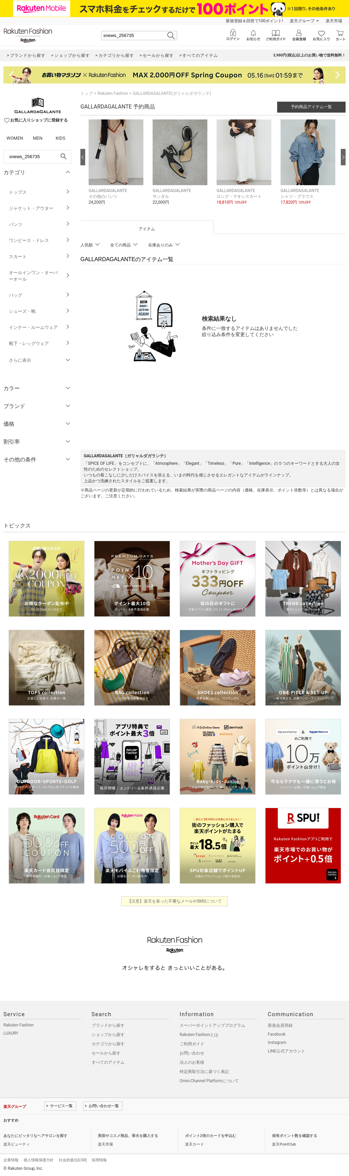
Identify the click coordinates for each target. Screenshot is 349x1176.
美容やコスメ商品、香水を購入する (128, 1136)
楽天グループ (302, 20)
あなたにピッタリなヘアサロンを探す (35, 1136)
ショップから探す (108, 1034)
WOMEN (15, 138)
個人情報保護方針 (39, 1160)
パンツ (39, 224)
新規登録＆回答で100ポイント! (254, 20)
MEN (37, 138)
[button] (117, 167)
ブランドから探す (108, 1025)
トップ (86, 93)
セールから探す (106, 1053)
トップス (39, 192)
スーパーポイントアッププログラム (212, 1025)
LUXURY (10, 1033)
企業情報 (10, 1160)
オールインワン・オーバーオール (39, 276)
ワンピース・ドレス (39, 240)
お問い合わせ (192, 1053)
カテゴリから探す (108, 1043)
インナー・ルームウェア (39, 327)
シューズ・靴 (39, 311)
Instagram (277, 1042)
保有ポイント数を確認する (294, 1136)
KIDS (60, 138)
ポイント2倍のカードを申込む (210, 1136)
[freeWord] (37, 157)
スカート (39, 256)
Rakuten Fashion (113, 93)
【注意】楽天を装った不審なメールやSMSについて (174, 901)
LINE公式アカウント (286, 1051)
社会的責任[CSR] (73, 1160)
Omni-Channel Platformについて (209, 1080)
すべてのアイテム (108, 1062)
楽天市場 (334, 20)
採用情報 (99, 1160)
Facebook (277, 1034)
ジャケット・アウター (39, 208)
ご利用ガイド (192, 1043)
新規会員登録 (280, 1025)
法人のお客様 (192, 1062)
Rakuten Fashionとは (199, 1034)
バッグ (39, 295)
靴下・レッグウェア (39, 343)
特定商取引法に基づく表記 (204, 1071)
